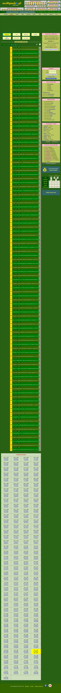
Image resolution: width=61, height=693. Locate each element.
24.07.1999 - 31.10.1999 (35, 662)
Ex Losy (45, 14)
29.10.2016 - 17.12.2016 (16, 548)
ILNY (51, 116)
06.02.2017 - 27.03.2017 (35, 542)
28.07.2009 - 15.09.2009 (26, 615)
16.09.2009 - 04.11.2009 (16, 615)
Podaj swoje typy (46, 92)
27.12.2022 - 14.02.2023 (6, 490)
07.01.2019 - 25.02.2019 (16, 527)
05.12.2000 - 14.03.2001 (26, 657)
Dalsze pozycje (55, 141)
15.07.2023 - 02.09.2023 (6, 485)
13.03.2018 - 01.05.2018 (35, 532)
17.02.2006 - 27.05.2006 (35, 631)
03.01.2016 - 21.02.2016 (35, 553)
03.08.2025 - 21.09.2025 (16, 464)
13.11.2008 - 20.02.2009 (16, 621)
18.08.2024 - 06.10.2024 (6, 475)
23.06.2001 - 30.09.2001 (6, 657)
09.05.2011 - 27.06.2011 (16, 600)
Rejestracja (54, 74)
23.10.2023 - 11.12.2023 (26, 480)
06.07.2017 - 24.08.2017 (6, 542)
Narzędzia (6, 14)
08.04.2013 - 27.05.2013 (35, 579)
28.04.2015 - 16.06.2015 (6, 563)
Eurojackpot (58, 12)
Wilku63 (45, 138)
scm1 (53, 119)
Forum (56, 14)
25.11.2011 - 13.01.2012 (16, 595)
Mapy (23, 14)
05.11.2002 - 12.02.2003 (35, 647)
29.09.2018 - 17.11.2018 (35, 527)
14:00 (13, 44)
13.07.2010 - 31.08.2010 (35, 605)
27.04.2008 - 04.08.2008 (35, 621)
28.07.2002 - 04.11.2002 (6, 652)
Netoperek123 (47, 135)
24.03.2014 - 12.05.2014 (6, 574)
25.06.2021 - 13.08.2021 (35, 501)
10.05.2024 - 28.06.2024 (26, 475)
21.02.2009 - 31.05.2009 (6, 621)
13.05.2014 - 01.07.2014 (35, 569)
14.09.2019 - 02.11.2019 (6, 522)
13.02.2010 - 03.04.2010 (26, 610)
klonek (45, 133)
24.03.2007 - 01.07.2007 (35, 626)
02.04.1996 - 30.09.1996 (35, 673)
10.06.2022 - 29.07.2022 (6, 496)
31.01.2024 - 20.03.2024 (6, 480)
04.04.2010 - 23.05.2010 (16, 610)
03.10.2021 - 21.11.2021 (16, 501)
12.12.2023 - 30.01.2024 (16, 480)
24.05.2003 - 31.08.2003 (16, 647)
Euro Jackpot (26, 38)
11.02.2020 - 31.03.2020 (16, 516)
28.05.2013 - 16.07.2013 (26, 579)
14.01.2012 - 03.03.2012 (6, 595)
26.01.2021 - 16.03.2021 (26, 506)
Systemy (51, 14)
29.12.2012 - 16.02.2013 (16, 584)
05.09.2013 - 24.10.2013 (6, 579)
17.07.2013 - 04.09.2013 (16, 579)
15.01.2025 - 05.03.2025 (16, 470)
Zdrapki (34, 14)
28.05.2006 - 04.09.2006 (26, 631)
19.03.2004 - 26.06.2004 (26, 642)
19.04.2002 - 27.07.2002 (16, 652)
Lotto (45, 177)
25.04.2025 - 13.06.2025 (35, 464)
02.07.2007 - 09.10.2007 (26, 626)
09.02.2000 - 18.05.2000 (16, 662)
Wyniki (11, 14)
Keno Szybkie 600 (7, 38)
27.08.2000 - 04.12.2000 (35, 657)
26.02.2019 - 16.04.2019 (6, 527)
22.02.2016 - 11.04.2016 (26, 553)
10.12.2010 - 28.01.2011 (6, 605)
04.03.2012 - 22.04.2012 (35, 589)
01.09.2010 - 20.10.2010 (26, 605)
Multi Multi (41, 12)
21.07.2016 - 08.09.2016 (35, 548)
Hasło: (51, 72)
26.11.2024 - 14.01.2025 (26, 470)
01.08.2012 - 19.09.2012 (6, 589)
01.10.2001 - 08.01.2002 (35, 652)
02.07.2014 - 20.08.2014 (26, 569)
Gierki (40, 14)
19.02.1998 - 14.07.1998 (35, 668)
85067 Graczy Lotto (51, 192)
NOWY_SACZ (46, 129)
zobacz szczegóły (53, 170)
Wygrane (17, 14)
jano (54, 107)
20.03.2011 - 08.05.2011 (26, 600)
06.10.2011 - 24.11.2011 (26, 595)
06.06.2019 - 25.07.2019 (26, 522)
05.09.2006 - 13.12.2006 (16, 631)
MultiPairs (53, 163)
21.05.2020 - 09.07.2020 (35, 511)
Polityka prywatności (39, 686)
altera (51, 115)
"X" (51, 104)
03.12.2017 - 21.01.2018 (16, 537)
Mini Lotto (45, 12)
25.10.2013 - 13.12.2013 (35, 574)
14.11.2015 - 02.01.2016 (6, 558)
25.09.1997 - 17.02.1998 (6, 673)
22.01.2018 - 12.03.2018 (6, 537)
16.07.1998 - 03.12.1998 (26, 668)
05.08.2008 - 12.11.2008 (26, 621)
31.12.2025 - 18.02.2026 (26, 459)
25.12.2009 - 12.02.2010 (35, 610)
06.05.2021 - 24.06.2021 (6, 506)
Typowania (28, 14)
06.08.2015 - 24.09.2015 (26, 558)
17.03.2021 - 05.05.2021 (16, 506)
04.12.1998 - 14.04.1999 (16, 668)
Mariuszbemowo (52, 109)
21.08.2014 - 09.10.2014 (16, 569)
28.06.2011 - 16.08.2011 (6, 600)
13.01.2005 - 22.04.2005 (35, 636)
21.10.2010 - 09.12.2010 (16, 605)
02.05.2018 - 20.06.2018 (26, 532)
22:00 (17, 44)
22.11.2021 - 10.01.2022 (6, 501)
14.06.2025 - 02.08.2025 (26, 464)
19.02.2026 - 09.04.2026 (16, 459)
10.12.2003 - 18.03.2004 (35, 642)
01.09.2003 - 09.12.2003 (6, 647)
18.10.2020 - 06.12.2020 (6, 511)
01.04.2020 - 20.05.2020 (6, 516)
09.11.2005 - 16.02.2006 (6, 636)
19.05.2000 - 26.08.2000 (6, 662)
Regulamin (48, 141)
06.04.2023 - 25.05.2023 (26, 485)
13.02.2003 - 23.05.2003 (26, 647)
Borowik (45, 127)
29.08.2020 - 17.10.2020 (16, 511)
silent (45, 130)
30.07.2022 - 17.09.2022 (35, 490)
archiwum (56, 49)
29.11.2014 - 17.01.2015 (35, 563)
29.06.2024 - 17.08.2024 (16, 475)
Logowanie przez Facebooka (51, 78)
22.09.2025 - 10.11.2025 (6, 464)
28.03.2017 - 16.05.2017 (26, 542)
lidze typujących (51, 94)
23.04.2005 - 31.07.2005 (26, 636)
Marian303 (46, 126)
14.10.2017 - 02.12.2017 (26, 537)
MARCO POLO (53, 113)
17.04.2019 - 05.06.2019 (35, 522)
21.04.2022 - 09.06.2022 (16, 496)
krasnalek (49, 110)
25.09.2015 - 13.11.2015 (16, 558)
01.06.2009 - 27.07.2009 (35, 615)
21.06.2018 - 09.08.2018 (16, 532)
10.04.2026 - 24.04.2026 (6, 459)
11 (53, 101)
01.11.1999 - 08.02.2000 (26, 662)
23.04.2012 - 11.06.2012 (26, 589)
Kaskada (49, 12)
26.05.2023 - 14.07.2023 (16, 485)
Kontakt (31, 686)
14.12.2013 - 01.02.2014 (26, 574)
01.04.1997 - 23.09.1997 (16, 673)
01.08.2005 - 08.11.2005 (16, 636)
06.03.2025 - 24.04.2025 (6, 470)
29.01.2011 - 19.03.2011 (35, 600)
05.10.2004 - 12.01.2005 (6, 642)
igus (50, 118)
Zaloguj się (48, 74)
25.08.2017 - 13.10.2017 (35, 537)
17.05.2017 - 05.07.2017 (16, 542)
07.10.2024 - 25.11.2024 (35, 470)
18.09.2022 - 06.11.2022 (26, 490)
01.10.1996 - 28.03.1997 (26, 673)
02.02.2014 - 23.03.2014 (16, 574)
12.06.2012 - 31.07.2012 (16, 589)
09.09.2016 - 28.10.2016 (26, 548)
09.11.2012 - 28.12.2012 (26, 584)
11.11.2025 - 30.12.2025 (35, 459)
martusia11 (53, 106)
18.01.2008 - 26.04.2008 (6, 626)
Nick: (51, 70)
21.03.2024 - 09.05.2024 (35, 475)
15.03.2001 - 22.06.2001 (16, 657)
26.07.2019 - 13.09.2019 (16, 522)
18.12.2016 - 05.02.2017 (6, 548)
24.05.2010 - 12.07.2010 (6, 610)
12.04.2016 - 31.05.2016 (16, 553)
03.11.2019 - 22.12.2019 (35, 516)
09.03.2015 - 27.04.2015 (16, 563)
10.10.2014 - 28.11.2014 (6, 569)
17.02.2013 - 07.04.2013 (6, 584)
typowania (51, 49)
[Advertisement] (30, 24)
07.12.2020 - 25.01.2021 (35, 506)
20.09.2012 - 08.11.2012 (35, 584)
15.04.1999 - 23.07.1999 (6, 668)
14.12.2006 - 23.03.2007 (6, 631)
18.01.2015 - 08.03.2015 (26, 563)
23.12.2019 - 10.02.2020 (26, 516)
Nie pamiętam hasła (51, 76)
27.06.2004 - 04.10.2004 (16, 642)
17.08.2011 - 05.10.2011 (35, 595)
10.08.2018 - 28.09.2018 (6, 532)
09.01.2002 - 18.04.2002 (26, 652)
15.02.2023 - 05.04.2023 (35, 485)
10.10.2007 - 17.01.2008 (16, 626)
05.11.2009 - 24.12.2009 (6, 615)
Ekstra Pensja (53, 12)
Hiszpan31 (51, 112)
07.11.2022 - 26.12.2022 (16, 490)
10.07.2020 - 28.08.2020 (26, 511)
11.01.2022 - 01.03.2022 (35, 496)
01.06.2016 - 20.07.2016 (6, 553)
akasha (45, 136)
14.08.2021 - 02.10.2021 (26, 501)
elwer (52, 103)
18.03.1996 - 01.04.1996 (6, 678)
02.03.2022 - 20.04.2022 (26, 496)
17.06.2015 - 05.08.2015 (35, 558)
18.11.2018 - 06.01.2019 (26, 527)
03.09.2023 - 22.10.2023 (35, 480)
